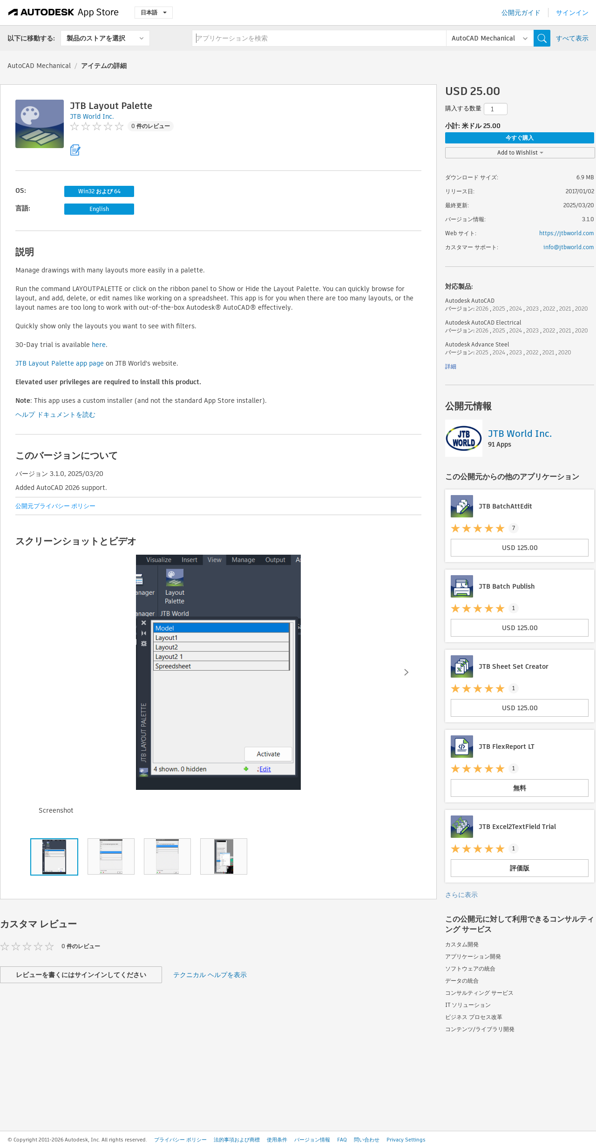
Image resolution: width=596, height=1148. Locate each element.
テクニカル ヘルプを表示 (210, 974)
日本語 (154, 12)
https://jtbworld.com (566, 233)
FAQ (342, 1139)
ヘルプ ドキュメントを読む (55, 414)
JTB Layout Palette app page (59, 363)
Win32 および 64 (99, 191)
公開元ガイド (521, 12)
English (99, 209)
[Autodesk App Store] (63, 13)
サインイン (572, 12)
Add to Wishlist (520, 152)
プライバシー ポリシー (180, 1139)
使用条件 (277, 1139)
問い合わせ (366, 1139)
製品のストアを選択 (96, 38)
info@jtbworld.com (568, 247)
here (99, 344)
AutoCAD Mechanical (39, 65)
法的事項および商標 (237, 1139)
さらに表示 (461, 894)
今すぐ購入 (520, 138)
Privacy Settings (406, 1139)
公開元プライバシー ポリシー (55, 506)
